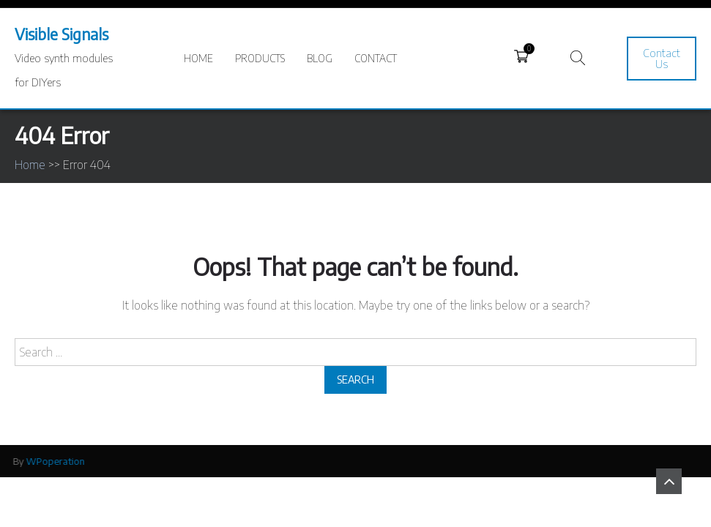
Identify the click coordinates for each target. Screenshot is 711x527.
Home (198, 58)
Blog (319, 58)
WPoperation (53, 461)
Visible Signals (61, 34)
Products (260, 58)
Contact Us (661, 58)
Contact (375, 58)
